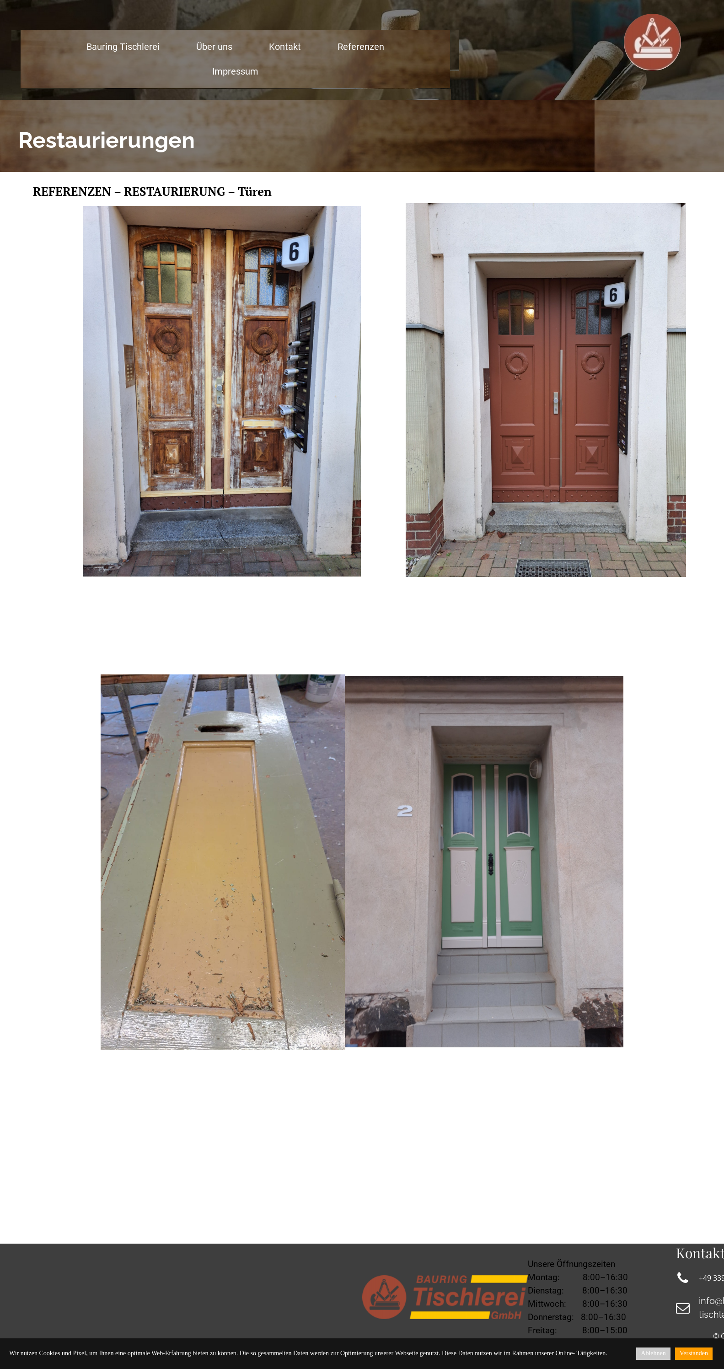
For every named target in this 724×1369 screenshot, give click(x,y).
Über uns (214, 46)
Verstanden (694, 1353)
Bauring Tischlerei (123, 46)
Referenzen (361, 46)
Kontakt (285, 46)
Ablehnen (653, 1353)
